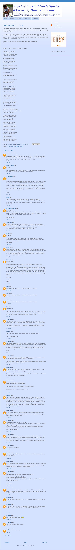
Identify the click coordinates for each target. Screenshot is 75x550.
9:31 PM (8, 194)
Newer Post (6, 542)
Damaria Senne (10, 165)
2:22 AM (8, 219)
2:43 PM (8, 173)
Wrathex (8, 331)
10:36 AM (8, 290)
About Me (12, 18)
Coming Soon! (27, 18)
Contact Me (35, 18)
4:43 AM (8, 256)
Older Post (44, 542)
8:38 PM (8, 162)
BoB (7, 306)
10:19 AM (8, 458)
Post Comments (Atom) (28, 545)
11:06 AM (8, 328)
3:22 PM (8, 407)
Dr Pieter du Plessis (11, 208)
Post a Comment (8, 535)
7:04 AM (8, 392)
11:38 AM (8, 449)
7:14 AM (8, 526)
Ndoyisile (8, 529)
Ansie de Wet (9, 176)
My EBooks (19, 18)
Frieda (7, 247)
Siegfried (8, 395)
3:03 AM (8, 501)
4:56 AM (8, 230)
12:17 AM (8, 431)
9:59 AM (8, 442)
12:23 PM (8, 417)
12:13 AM (8, 519)
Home (5, 18)
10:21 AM (8, 468)
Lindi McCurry (9, 153)
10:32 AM (8, 244)
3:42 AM (8, 364)
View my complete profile (56, 27)
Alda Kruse (9, 222)
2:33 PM (8, 205)
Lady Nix (8, 259)
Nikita (7, 197)
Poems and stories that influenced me (15, 146)
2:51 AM (8, 512)
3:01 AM (8, 494)
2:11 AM (8, 352)
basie (7, 286)
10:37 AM (8, 297)
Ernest (8, 233)
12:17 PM (8, 485)
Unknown (8, 319)
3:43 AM (8, 377)
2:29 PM (8, 316)
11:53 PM (8, 338)
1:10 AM (8, 283)
